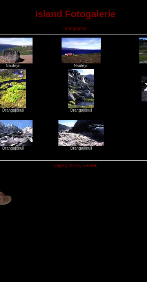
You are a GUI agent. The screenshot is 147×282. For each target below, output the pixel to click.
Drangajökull (13, 108)
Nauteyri (81, 64)
